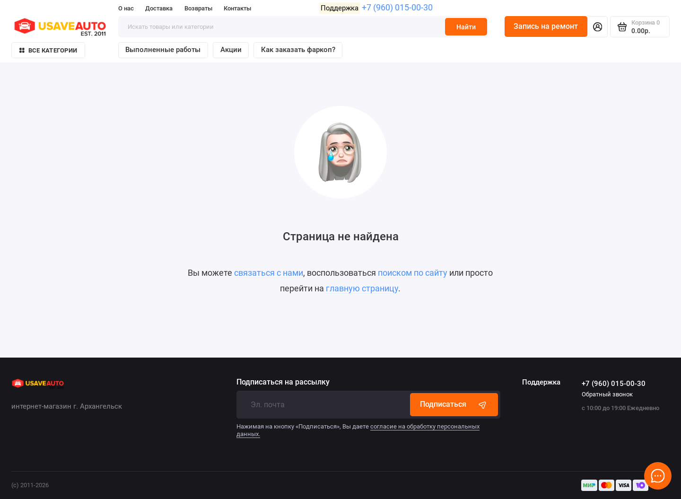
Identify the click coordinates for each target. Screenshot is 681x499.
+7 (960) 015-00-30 (397, 7)
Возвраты (198, 8)
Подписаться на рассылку (283, 382)
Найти (466, 27)
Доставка (159, 8)
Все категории (48, 50)
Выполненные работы (163, 49)
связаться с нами (268, 273)
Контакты (237, 8)
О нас (126, 8)
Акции (231, 49)
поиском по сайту (412, 273)
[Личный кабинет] (597, 26)
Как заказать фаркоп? (298, 49)
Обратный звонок (607, 394)
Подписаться (454, 404)
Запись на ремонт (546, 26)
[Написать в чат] (658, 476)
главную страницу (362, 288)
